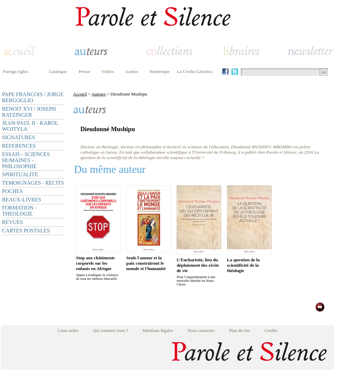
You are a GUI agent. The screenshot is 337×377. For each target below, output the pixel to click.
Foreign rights (15, 71)
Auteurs (98, 94)
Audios (131, 71)
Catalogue (58, 71)
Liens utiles (68, 330)
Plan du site (239, 330)
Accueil (80, 94)
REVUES (12, 222)
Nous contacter (201, 330)
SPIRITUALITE (20, 174)
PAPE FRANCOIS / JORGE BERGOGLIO (33, 97)
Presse (84, 71)
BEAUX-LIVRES (21, 199)
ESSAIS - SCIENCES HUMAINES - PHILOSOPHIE (26, 160)
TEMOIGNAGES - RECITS (33, 183)
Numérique (159, 71)
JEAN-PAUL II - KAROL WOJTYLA (30, 126)
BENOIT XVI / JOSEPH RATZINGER (29, 112)
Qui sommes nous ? (110, 330)
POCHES (12, 191)
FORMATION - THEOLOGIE (19, 211)
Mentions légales (158, 330)
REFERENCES (19, 146)
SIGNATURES (18, 137)
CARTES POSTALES (26, 230)
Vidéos (108, 71)
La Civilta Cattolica (194, 71)
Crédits (270, 330)
